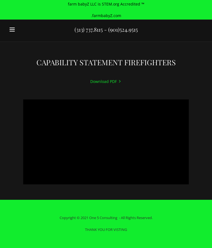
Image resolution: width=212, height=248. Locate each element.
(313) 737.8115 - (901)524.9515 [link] (106, 29)
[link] (106, 81)
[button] (21, 29)
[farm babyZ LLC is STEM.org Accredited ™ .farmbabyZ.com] (106, 9)
